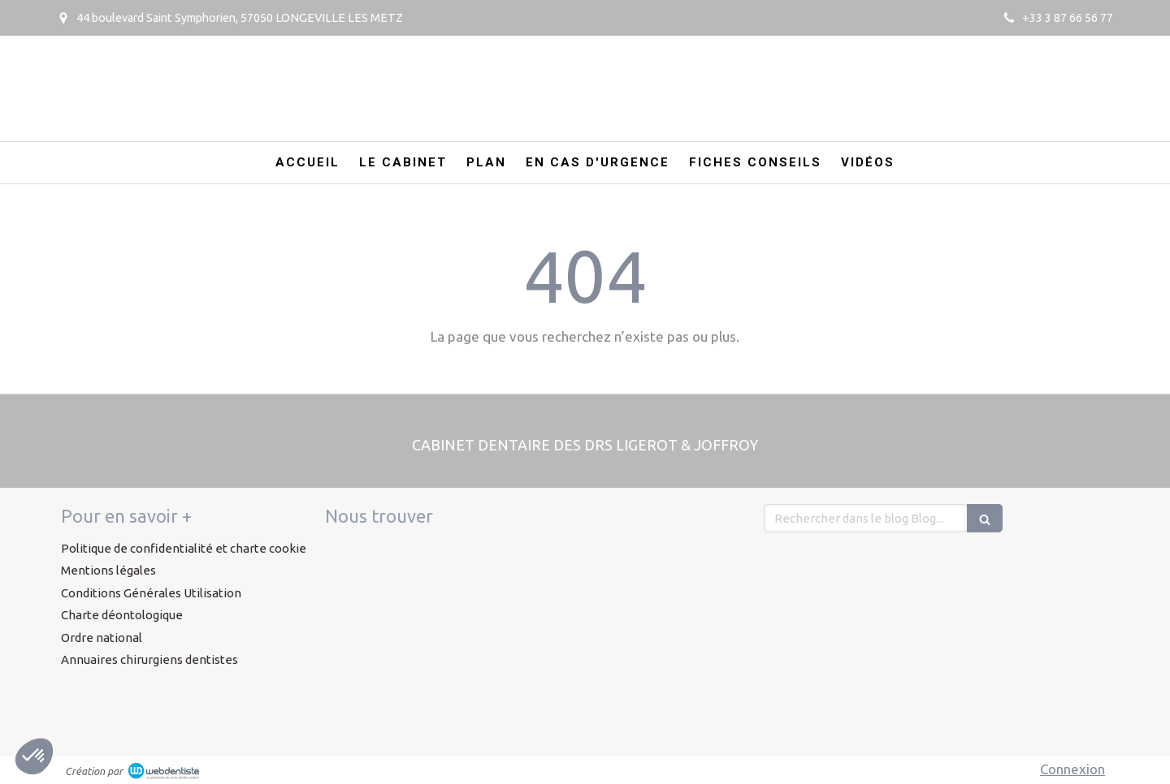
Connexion (1072, 769)
